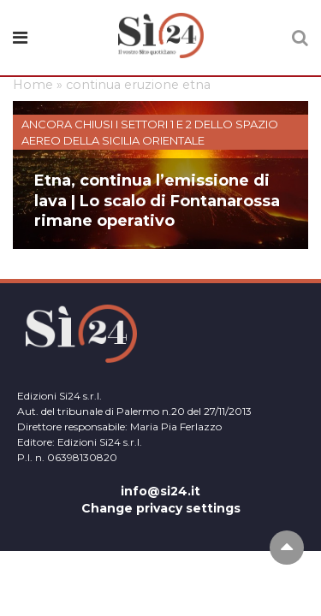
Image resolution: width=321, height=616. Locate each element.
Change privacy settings (161, 508)
